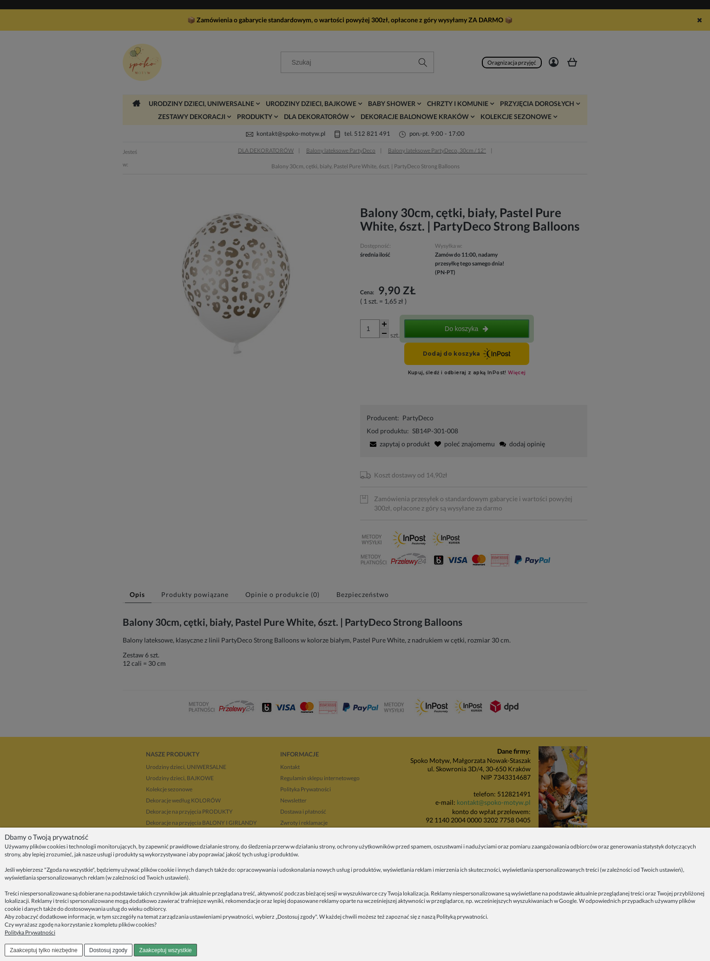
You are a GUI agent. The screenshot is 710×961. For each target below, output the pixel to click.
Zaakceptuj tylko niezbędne (43, 950)
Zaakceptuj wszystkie (165, 950)
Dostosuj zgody (108, 950)
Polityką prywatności (461, 916)
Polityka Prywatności (30, 932)
